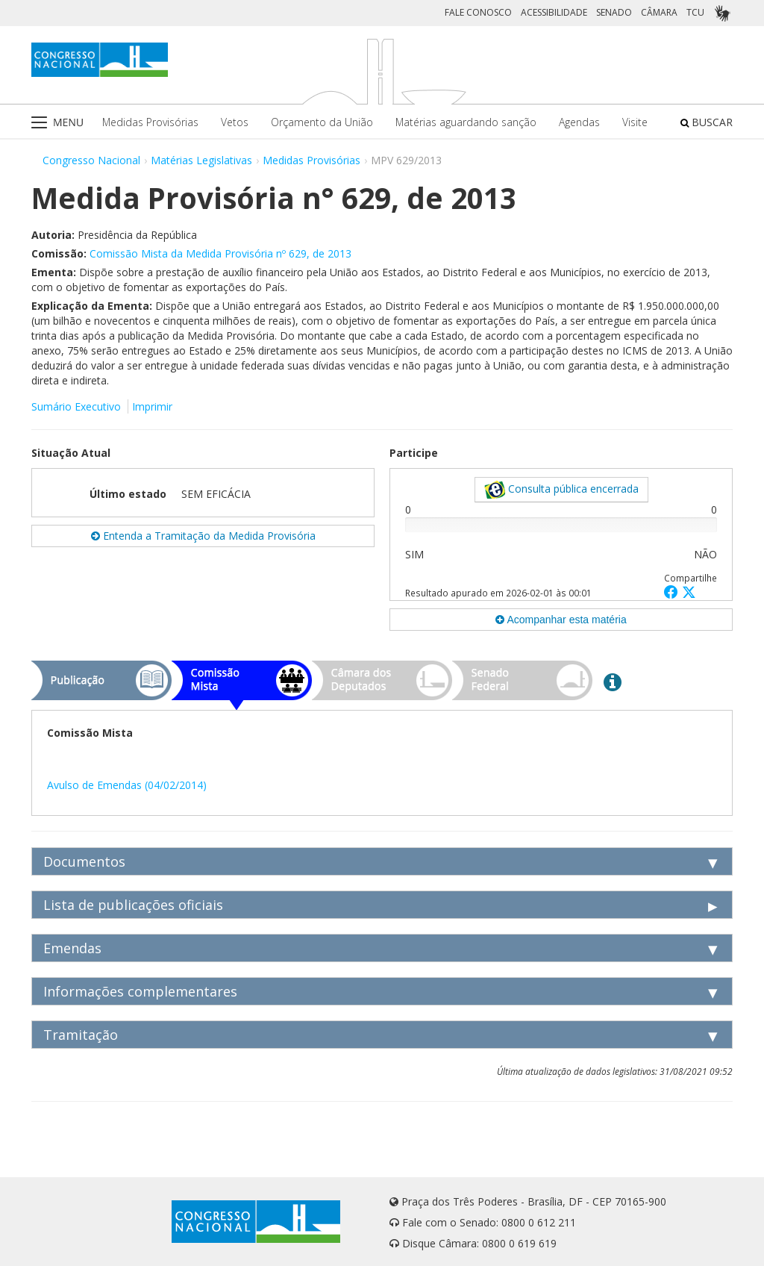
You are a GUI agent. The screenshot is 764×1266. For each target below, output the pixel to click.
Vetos (234, 122)
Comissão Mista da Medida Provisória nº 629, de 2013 (220, 253)
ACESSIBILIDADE (554, 12)
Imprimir (152, 406)
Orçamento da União (322, 122)
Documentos (84, 861)
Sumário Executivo (76, 406)
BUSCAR (706, 122)
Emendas (72, 948)
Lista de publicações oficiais (133, 905)
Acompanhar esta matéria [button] (560, 620)
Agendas (579, 122)
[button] (673, 591)
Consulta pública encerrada (561, 490)
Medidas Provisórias (150, 122)
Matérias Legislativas (201, 160)
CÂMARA (659, 12)
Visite (635, 122)
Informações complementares (140, 991)
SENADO (614, 12)
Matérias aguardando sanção (465, 122)
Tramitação (80, 1035)
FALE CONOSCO (478, 12)
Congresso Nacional (91, 160)
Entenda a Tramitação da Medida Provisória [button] (203, 535)
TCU (695, 12)
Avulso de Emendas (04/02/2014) (127, 785)
